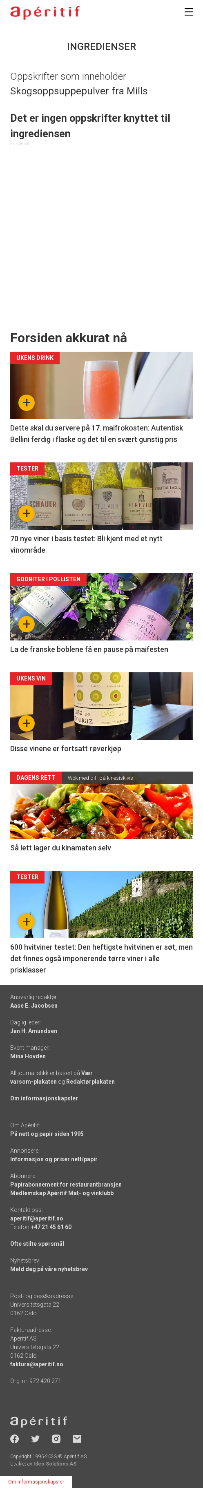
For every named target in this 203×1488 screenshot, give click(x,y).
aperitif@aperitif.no (36, 1218)
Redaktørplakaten (90, 1081)
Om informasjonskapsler (44, 1098)
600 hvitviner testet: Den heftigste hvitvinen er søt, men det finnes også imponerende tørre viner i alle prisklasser (101, 958)
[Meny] (189, 12)
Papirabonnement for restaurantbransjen (66, 1184)
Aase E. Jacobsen (34, 1005)
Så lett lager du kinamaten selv (60, 847)
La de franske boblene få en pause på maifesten (89, 649)
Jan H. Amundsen (33, 1031)
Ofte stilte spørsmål (37, 1243)
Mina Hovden (28, 1056)
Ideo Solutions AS (54, 1464)
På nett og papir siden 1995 (47, 1134)
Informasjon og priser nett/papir (54, 1159)
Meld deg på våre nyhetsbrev (49, 1269)
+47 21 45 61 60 (51, 1227)
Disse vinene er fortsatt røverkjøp (65, 748)
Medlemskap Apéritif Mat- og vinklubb (62, 1193)
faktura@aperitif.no (36, 1364)
